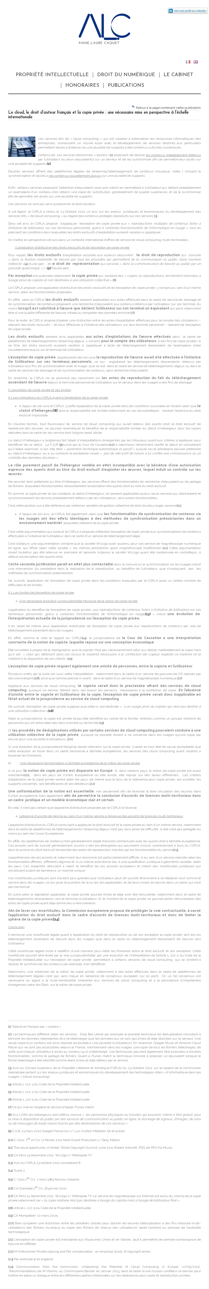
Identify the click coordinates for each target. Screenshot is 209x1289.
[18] (10, 1208)
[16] (37, 678)
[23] (175, 850)
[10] (112, 445)
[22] (92, 784)
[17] (179, 678)
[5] (9, 1092)
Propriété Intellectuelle (52, 75)
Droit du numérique (126, 75)
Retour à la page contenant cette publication (166, 107)
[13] (10, 1163)
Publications (126, 85)
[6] (114, 280)
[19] (101, 723)
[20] (70, 739)
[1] (111, 155)
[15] (70, 659)
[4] (26, 264)
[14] (84, 638)
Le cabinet (178, 75)
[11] (179, 505)
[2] (10, 1034)
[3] (155, 216)
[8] (10, 1115)
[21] (26, 775)
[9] (61, 445)
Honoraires (82, 85)
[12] (165, 548)
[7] (133, 313)
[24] (10, 1267)
